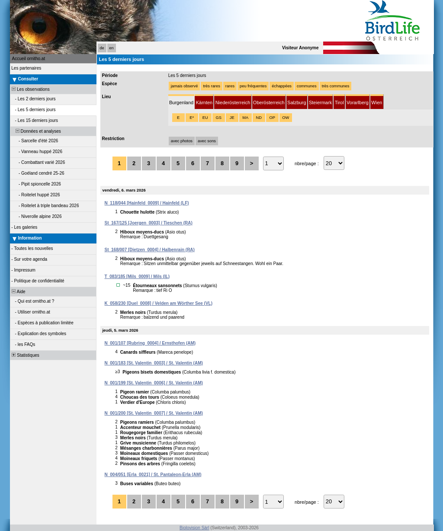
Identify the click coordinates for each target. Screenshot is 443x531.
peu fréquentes (253, 86)
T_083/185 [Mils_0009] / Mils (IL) (137, 276)
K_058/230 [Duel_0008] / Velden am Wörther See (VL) (159, 303)
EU (205, 117)
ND (258, 117)
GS (218, 117)
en (111, 48)
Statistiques (25, 355)
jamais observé (184, 86)
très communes (336, 86)
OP (272, 117)
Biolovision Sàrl (194, 527)
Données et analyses (36, 131)
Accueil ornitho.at (28, 58)
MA (245, 117)
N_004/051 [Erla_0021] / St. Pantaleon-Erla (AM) (153, 474)
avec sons (207, 141)
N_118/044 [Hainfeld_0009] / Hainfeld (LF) (147, 203)
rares (229, 86)
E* (191, 117)
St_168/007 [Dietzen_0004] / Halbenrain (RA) (150, 249)
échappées (282, 86)
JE (232, 117)
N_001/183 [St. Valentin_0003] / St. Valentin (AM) (154, 363)
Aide (18, 291)
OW (285, 117)
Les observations (30, 89)
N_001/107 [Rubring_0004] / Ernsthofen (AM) (150, 343)
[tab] (181, 101)
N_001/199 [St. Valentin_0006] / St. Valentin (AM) (154, 383)
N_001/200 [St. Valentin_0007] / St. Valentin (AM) (154, 413)
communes (307, 86)
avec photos (182, 141)
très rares (211, 86)
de (102, 48)
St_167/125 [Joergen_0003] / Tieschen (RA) (149, 223)
